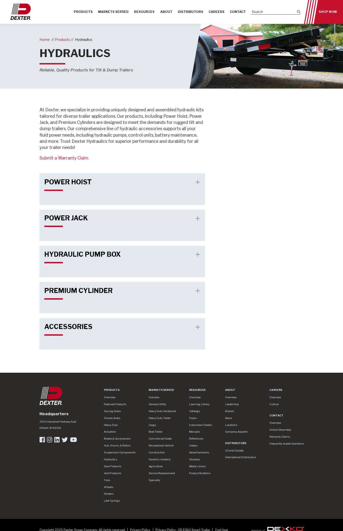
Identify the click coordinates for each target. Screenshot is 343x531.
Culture (274, 404)
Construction (157, 452)
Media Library (197, 466)
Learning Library (199, 404)
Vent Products (112, 473)
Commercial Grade (160, 438)
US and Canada (234, 450)
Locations (231, 425)
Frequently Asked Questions (286, 443)
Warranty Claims (279, 436)
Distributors (190, 12)
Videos (193, 445)
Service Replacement (162, 473)
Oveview (154, 397)
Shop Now (328, 12)
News (228, 418)
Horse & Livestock (160, 459)
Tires (107, 480)
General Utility (157, 404)
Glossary (194, 459)
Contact (238, 12)
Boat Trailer (155, 431)
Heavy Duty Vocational (162, 411)
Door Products (112, 466)
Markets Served (113, 12)
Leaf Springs (112, 500)
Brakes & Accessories (117, 438)
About (166, 12)
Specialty (154, 480)
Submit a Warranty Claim (64, 157)
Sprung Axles (112, 411)
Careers (216, 12)
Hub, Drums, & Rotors (117, 445)
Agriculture (156, 466)
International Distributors (240, 457)
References (196, 438)
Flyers (193, 418)
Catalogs (194, 411)
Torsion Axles (112, 418)
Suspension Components (120, 452)
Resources (144, 12)
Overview (110, 397)
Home (45, 39)
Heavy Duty (111, 425)
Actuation (110, 431)
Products (83, 12)
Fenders (109, 493)
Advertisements (199, 452)
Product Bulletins (200, 473)
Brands (229, 411)
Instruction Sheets (200, 425)
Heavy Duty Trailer (160, 418)
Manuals (194, 431)
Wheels (108, 487)
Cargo (152, 425)
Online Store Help (280, 429)
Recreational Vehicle (161, 445)
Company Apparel (236, 431)
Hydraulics (83, 39)
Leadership (232, 404)
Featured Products (115, 404)
